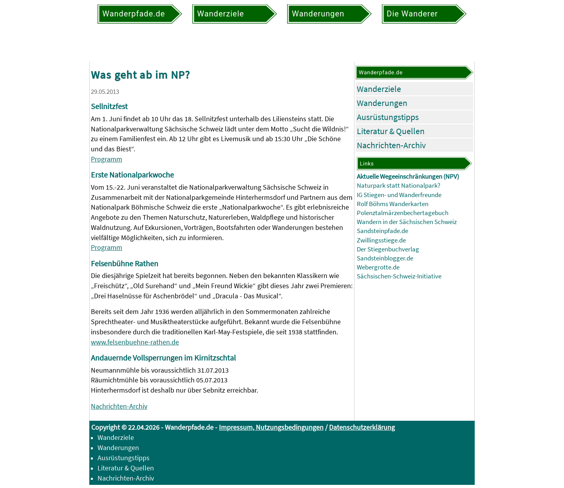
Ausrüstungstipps (388, 116)
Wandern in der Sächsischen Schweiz (407, 222)
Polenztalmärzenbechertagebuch (402, 213)
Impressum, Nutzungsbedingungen (271, 427)
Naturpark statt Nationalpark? (398, 185)
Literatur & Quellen (391, 131)
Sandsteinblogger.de (385, 258)
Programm (106, 158)
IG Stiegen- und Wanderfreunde (399, 195)
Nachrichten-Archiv (119, 406)
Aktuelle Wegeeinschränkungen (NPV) (408, 176)
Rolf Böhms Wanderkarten (392, 204)
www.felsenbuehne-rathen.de (135, 341)
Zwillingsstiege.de (381, 240)
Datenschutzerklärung (362, 427)
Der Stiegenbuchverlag (388, 249)
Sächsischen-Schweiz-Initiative (399, 276)
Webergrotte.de (378, 267)
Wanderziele (379, 88)
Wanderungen (382, 102)
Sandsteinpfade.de (382, 231)
